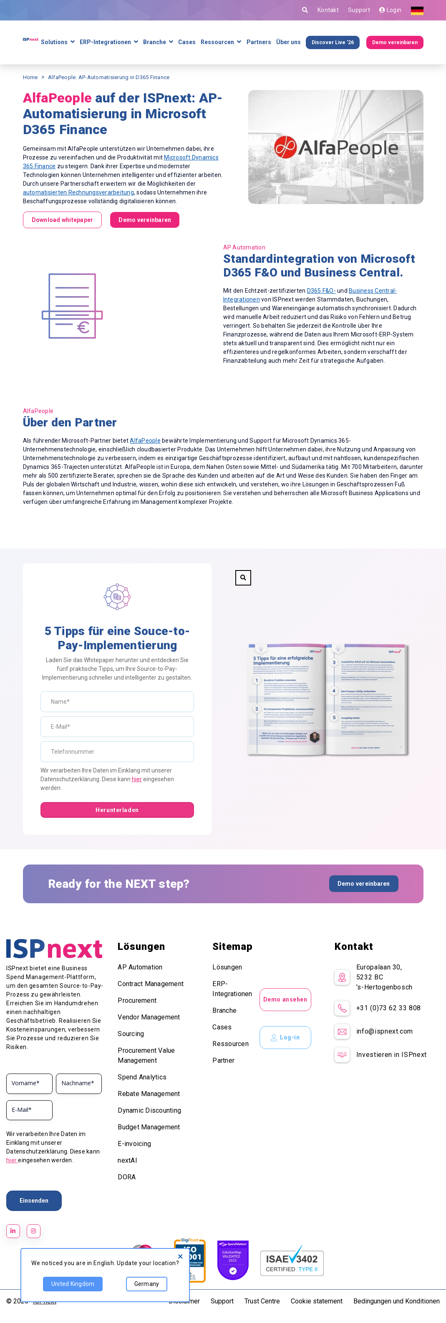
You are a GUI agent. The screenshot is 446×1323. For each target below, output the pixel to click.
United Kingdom (71, 1286)
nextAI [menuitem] (127, 1160)
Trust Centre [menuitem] (262, 1301)
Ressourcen (217, 42)
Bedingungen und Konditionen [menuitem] (396, 1301)
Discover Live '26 (333, 42)
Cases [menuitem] (222, 1027)
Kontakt (328, 10)
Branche (154, 42)
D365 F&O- (321, 290)
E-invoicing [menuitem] (134, 1144)
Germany (144, 1286)
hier (137, 779)
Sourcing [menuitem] (131, 1034)
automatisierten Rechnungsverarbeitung (78, 192)
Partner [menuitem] (223, 1060)
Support (359, 10)
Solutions (54, 42)
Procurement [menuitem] (137, 1000)
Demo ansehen (285, 999)
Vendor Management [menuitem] (149, 1017)
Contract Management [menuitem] (151, 984)
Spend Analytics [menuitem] (142, 1077)
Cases (187, 42)
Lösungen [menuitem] (227, 967)
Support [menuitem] (222, 1301)
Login (390, 10)
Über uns (288, 42)
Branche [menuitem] (224, 1010)
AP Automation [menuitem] (140, 967)
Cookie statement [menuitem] (317, 1301)
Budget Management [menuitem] (149, 1127)
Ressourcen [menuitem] (230, 1044)
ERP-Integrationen (105, 42)
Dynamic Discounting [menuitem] (149, 1110)
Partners (259, 42)
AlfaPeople (145, 440)
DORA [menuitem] (127, 1177)
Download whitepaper (62, 220)
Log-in (285, 1037)
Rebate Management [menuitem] (149, 1094)
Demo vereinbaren (395, 42)
